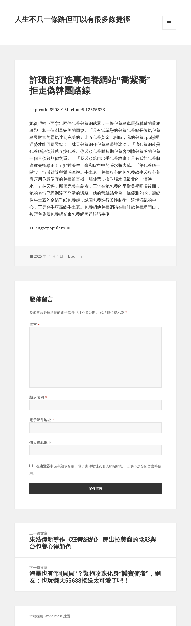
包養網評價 (39, 151)
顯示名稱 (38, 397)
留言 (34, 324)
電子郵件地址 (41, 419)
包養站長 (135, 130)
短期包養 (113, 151)
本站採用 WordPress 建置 (49, 616)
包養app (143, 137)
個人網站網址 (40, 442)
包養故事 (118, 158)
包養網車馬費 (126, 123)
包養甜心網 (111, 172)
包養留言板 (73, 179)
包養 (76, 123)
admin (76, 256)
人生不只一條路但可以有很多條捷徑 (72, 19)
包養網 (86, 123)
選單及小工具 (169, 29)
